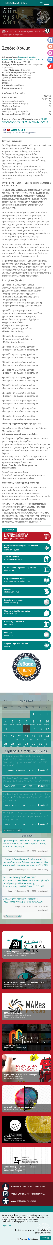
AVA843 (44, 122)
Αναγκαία (23, 1239)
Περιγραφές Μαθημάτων (12, 34)
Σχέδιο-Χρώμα (14, 130)
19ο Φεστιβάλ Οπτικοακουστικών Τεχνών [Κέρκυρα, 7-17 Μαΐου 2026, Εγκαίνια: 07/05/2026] (26, 780)
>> (47, 700)
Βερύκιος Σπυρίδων (27, 57)
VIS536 (28, 122)
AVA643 (35, 122)
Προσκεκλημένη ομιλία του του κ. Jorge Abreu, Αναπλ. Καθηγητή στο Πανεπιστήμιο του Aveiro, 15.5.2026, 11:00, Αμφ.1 (24, 843)
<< (6, 700)
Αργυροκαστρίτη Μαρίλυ (13, 59)
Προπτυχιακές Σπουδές (31, 31)
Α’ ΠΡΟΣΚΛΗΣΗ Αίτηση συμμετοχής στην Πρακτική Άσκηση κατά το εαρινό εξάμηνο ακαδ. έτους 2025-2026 (26, 816)
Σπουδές (13, 31)
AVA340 (5, 122)
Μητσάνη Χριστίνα (34, 59)
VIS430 (13, 122)
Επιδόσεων (35, 1239)
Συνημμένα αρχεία (13, 830)
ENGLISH (40, 3)
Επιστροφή (9, 530)
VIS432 (20, 122)
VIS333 (44, 119)
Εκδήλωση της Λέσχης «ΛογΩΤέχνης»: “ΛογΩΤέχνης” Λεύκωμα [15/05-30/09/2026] (23, 900)
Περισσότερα (7, 1225)
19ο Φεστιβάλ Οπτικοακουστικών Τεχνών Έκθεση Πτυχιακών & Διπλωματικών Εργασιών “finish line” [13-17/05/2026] (26, 797)
